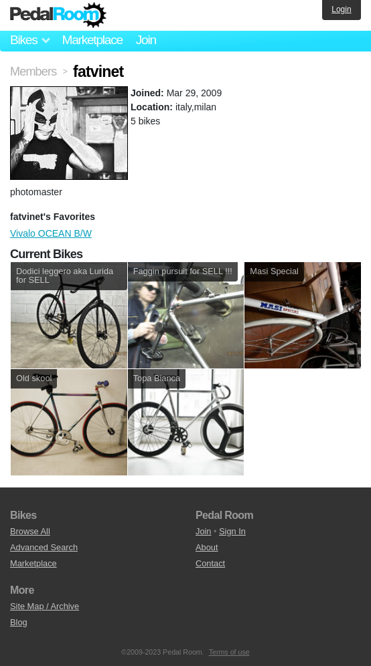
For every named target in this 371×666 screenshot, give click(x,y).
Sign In (232, 531)
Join (146, 40)
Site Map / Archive (44, 606)
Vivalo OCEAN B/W (51, 233)
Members (33, 71)
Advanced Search (44, 547)
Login (341, 9)
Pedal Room (58, 15)
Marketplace (92, 40)
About (207, 547)
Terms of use (229, 652)
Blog (18, 622)
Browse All (30, 531)
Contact (210, 563)
